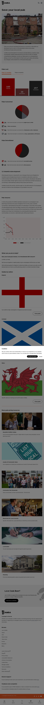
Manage (40, 356)
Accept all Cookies (32, 356)
